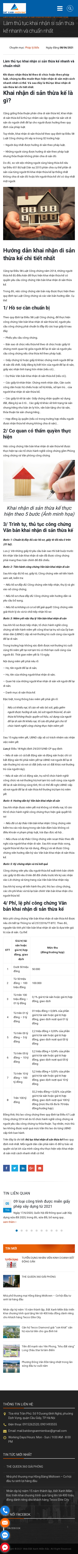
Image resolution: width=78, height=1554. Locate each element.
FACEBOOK (13, 1528)
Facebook (6, 1168)
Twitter (14, 1168)
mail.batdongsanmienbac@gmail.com (42, 1430)
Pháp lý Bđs (32, 47)
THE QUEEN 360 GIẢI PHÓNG (39, 1276)
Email (39, 1168)
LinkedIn (23, 1168)
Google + (31, 1168)
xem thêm (9, 1222)
